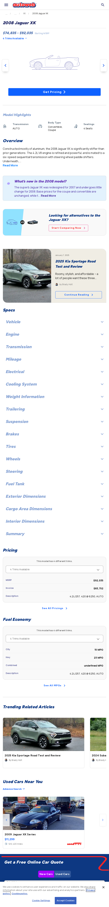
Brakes (54, 433)
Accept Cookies (66, 900)
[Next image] (103, 65)
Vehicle (54, 321)
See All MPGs (54, 685)
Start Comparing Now (68, 227)
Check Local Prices (54, 868)
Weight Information (54, 396)
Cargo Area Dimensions (54, 508)
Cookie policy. (20, 893)
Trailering (54, 409)
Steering (54, 471)
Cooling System (54, 384)
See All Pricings (54, 608)
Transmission (54, 346)
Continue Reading (78, 294)
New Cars (46, 823)
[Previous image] (5, 65)
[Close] (103, 887)
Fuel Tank (54, 483)
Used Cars (62, 823)
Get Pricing (54, 92)
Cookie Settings (41, 900)
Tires (54, 446)
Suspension (54, 421)
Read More (10, 165)
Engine (54, 334)
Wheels (54, 458)
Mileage (54, 359)
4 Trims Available (15, 38)
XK (24, 13)
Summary (54, 533)
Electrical (54, 371)
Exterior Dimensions (54, 496)
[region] (54, 894)
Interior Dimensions (54, 521)
